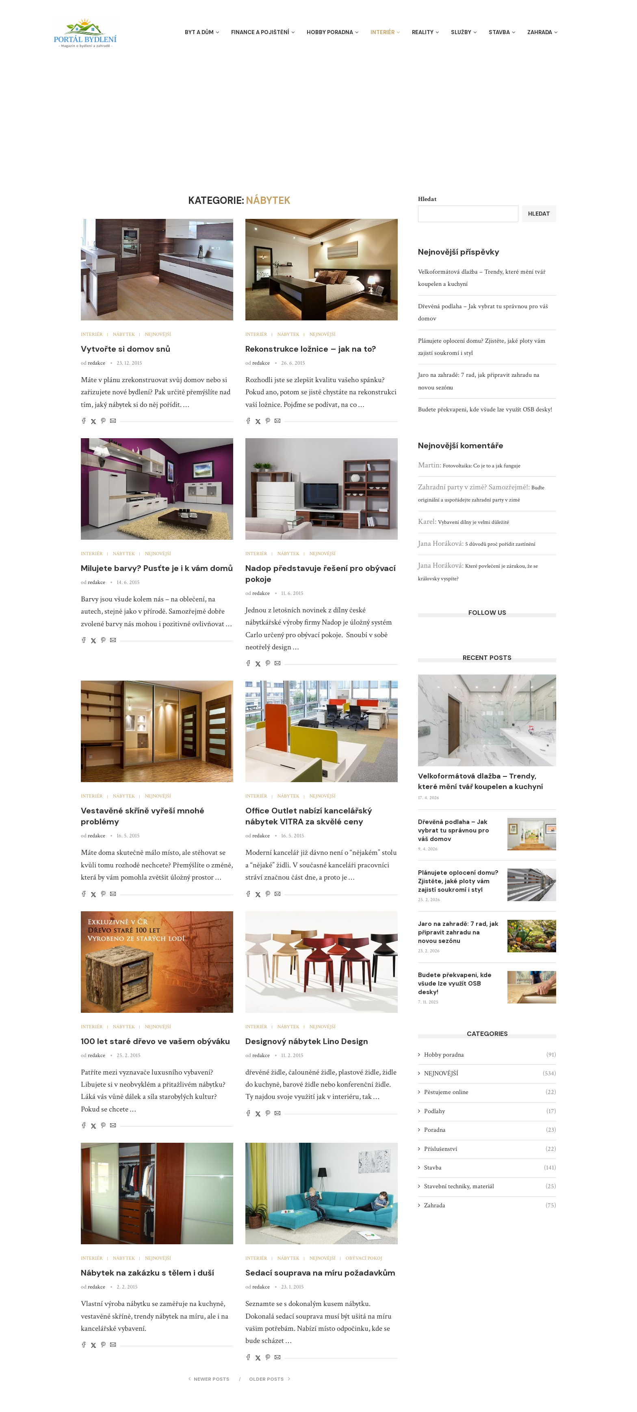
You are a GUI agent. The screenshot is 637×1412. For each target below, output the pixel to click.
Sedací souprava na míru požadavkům (320, 1272)
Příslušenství (490, 1149)
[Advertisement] (318, 114)
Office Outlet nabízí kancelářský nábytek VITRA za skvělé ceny (308, 816)
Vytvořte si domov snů (125, 349)
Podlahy (490, 1111)
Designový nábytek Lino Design (306, 1041)
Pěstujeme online (490, 1092)
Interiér (382, 32)
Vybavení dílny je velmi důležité (473, 522)
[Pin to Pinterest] (103, 422)
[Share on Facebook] (84, 422)
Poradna (490, 1130)
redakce (96, 363)
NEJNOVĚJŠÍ (490, 1073)
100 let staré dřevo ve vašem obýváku (155, 1041)
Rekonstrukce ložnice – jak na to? (310, 349)
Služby (461, 32)
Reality (422, 32)
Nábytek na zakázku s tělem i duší (147, 1272)
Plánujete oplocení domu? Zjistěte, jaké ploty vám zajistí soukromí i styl (458, 881)
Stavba (499, 32)
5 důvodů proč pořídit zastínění (500, 544)
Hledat (427, 199)
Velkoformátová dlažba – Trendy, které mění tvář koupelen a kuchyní (480, 781)
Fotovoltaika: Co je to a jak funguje (481, 465)
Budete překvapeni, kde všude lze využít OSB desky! (485, 409)
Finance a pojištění (260, 32)
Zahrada (539, 32)
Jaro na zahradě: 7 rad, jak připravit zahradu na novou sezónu (458, 932)
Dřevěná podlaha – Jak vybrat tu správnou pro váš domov (453, 830)
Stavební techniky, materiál (490, 1186)
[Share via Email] (113, 422)
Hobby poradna (330, 32)
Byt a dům (199, 32)
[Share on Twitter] (93, 422)
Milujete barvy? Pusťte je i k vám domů (157, 568)
